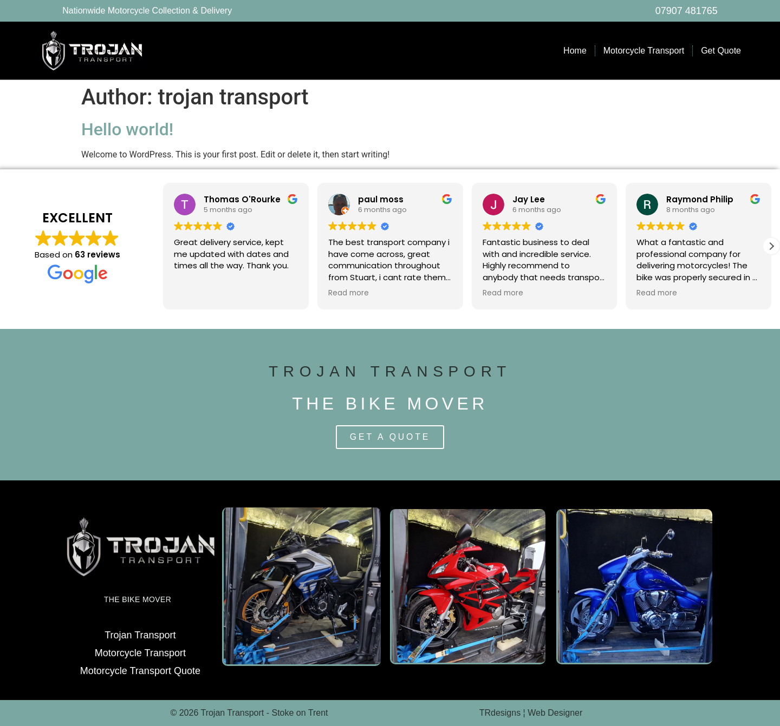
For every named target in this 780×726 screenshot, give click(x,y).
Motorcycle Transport (643, 50)
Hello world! (127, 129)
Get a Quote (390, 436)
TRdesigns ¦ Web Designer (531, 712)
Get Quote (721, 50)
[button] (771, 246)
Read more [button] (348, 293)
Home (575, 50)
